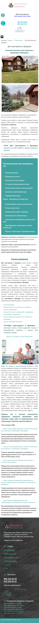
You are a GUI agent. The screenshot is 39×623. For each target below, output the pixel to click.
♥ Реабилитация (9, 550)
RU (21, 29)
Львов (29, 16)
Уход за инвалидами (10, 309)
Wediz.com (19, 540)
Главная (10, 40)
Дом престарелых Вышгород (13, 609)
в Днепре (19, 613)
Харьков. (19, 16)
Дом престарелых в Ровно (13, 607)
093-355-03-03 (22, 22)
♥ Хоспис (7, 565)
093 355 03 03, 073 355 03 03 (18, 199)
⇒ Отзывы (7, 593)
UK (18, 29)
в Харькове (20, 611)
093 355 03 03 (10, 578)
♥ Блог (6, 568)
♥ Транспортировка (10, 561)
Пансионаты (19, 40)
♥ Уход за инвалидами (11, 557)
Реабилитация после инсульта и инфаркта (17, 307)
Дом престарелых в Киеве (13, 603)
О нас (7, 591)
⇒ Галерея (7, 595)
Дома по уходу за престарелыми (19, 336)
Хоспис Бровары (8, 305)
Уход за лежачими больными (12, 321)
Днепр (25, 16)
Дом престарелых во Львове (14, 605)
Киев (15, 16)
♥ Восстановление (10, 554)
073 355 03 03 (10, 581)
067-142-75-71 (22, 24)
